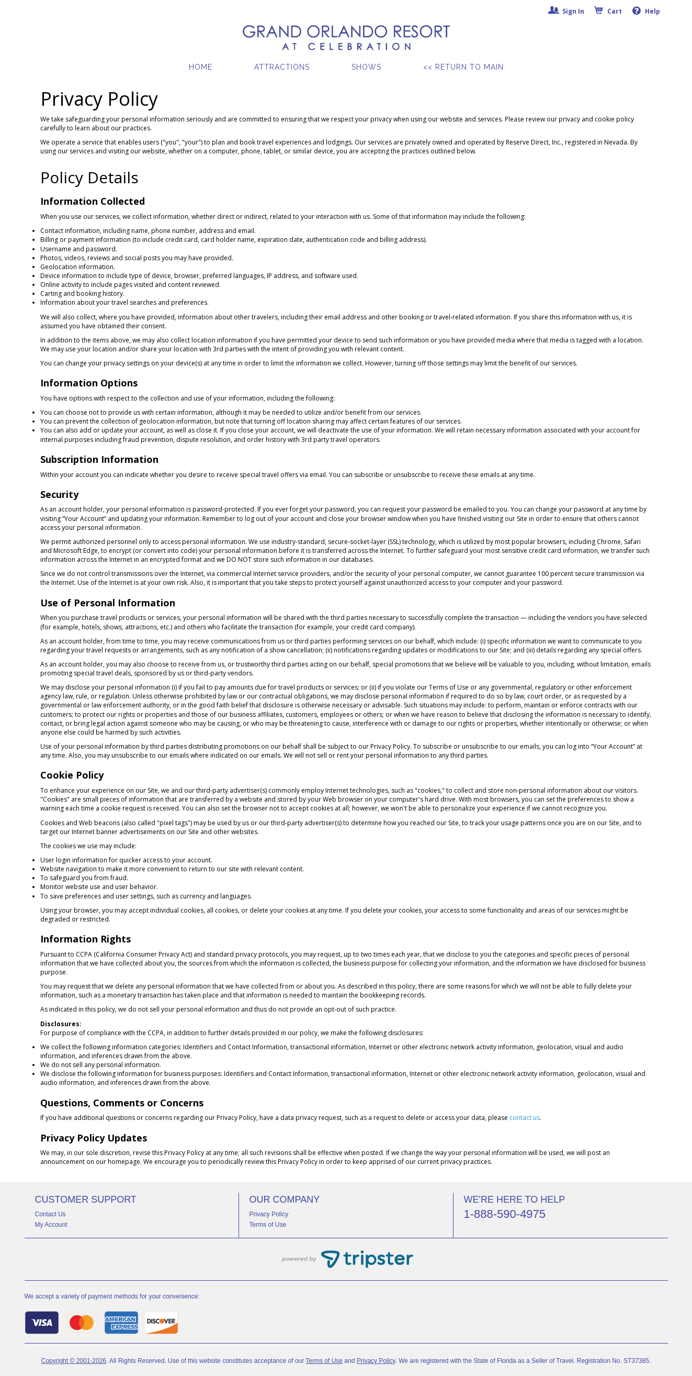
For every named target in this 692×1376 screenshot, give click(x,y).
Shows (366, 67)
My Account (51, 1224)
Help (646, 11)
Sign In (567, 11)
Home (200, 67)
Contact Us (50, 1214)
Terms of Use (268, 1224)
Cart (608, 11)
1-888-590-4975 (505, 1213)
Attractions (282, 67)
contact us (524, 1117)
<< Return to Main (463, 67)
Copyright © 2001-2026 (73, 1360)
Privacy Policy (269, 1214)
